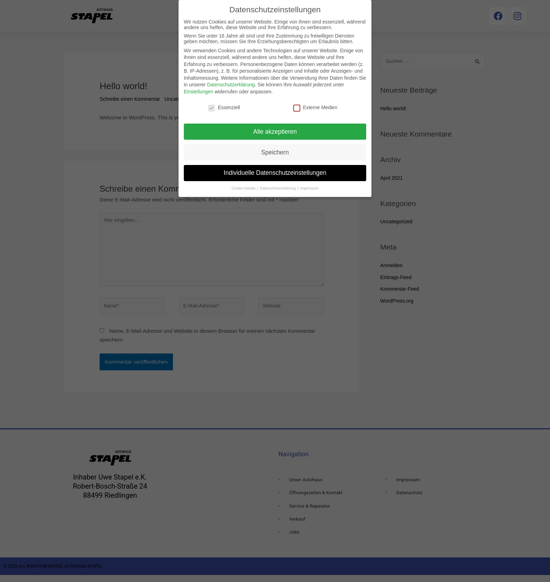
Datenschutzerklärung (231, 84)
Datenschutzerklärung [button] (278, 188)
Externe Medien (315, 107)
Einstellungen (198, 91)
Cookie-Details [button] (244, 188)
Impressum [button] (309, 188)
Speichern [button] (275, 152)
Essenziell (224, 107)
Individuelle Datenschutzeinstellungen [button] (275, 172)
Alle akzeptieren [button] (275, 131)
